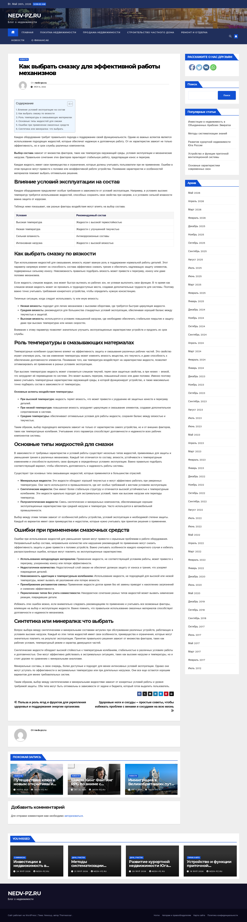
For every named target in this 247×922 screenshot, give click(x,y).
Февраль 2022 (197, 559)
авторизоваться (73, 815)
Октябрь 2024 (196, 326)
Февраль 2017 (196, 659)
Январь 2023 (196, 468)
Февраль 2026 (197, 217)
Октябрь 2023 (196, 393)
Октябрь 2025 (196, 242)
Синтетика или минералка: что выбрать (40, 128)
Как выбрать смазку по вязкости (36, 113)
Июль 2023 (195, 418)
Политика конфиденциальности (222, 915)
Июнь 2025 (195, 276)
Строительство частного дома (150, 32)
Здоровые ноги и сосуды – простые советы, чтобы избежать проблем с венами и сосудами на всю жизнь (134, 706)
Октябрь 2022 (196, 493)
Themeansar (65, 915)
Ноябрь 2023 (196, 384)
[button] (230, 36)
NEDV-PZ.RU (24, 15)
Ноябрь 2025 (196, 234)
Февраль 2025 (197, 292)
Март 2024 (194, 351)
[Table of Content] (70, 103)
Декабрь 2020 (196, 576)
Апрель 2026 (196, 201)
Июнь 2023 (195, 426)
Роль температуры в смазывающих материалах (45, 117)
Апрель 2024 (196, 342)
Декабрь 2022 (196, 476)
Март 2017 (194, 651)
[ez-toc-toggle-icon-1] (68, 104)
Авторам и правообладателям (176, 915)
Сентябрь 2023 (197, 401)
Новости (17, 40)
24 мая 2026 (24, 871)
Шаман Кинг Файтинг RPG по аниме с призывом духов (92, 784)
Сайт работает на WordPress (22, 915)
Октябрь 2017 (196, 626)
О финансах (40, 40)
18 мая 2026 (197, 871)
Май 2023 (194, 434)
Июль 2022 (195, 518)
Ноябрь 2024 (196, 317)
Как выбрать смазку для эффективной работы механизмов (89, 70)
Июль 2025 (195, 267)
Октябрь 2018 (196, 609)
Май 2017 (194, 643)
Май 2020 (194, 593)
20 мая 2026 (139, 871)
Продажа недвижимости (101, 32)
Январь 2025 (196, 301)
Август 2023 (195, 409)
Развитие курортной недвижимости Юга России (149, 865)
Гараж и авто (194, 857)
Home (157, 915)
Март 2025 (194, 284)
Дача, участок (78, 857)
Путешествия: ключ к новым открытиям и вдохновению (34, 784)
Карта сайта (199, 915)
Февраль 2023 (197, 459)
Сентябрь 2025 (197, 251)
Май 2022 (194, 534)
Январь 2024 (196, 368)
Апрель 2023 (196, 443)
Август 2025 (195, 259)
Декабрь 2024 (196, 309)
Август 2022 (195, 509)
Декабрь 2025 (196, 226)
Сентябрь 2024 (197, 334)
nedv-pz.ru (41, 82)
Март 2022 (194, 551)
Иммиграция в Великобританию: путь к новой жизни (150, 784)
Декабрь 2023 (196, 376)
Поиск (192, 84)
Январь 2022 (196, 568)
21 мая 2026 (81, 871)
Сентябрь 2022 (197, 501)
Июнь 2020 (195, 584)
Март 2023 (194, 451)
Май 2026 (194, 192)
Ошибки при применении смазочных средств (43, 125)
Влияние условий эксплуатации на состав (41, 109)
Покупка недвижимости (58, 32)
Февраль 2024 (197, 359)
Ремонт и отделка (194, 32)
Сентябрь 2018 (197, 618)
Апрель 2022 (196, 543)
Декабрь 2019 (196, 601)
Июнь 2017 (194, 634)
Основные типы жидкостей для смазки (40, 121)
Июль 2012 (194, 668)
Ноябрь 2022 (196, 484)
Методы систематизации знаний (207, 133)
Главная (27, 32)
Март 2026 (194, 209)
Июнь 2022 (195, 526)
